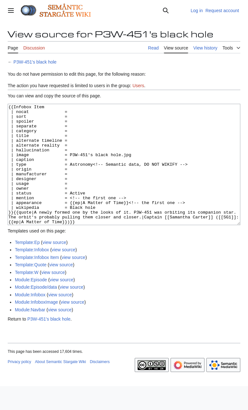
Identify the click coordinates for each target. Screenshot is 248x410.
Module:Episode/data (36, 311)
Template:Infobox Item (37, 281)
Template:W (26, 296)
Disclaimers (100, 385)
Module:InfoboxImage (36, 326)
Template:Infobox (32, 273)
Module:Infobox (30, 318)
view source (54, 266)
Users (138, 85)
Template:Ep (27, 266)
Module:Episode (31, 303)
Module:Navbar (30, 333)
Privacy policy (19, 385)
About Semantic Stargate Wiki (60, 385)
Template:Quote (30, 288)
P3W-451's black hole (35, 62)
